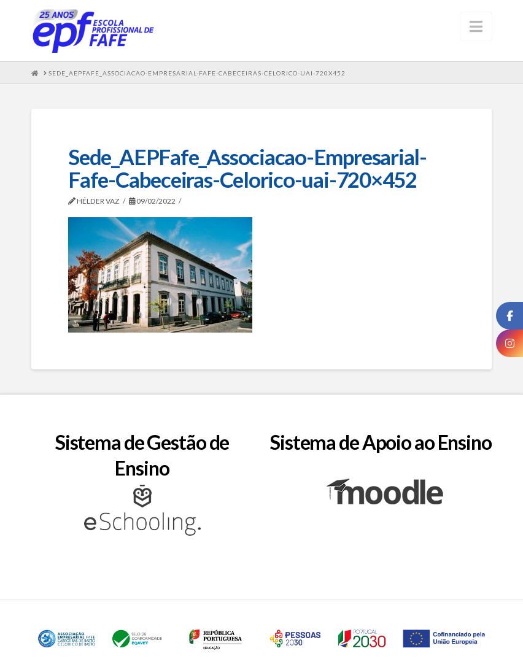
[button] (476, 26)
